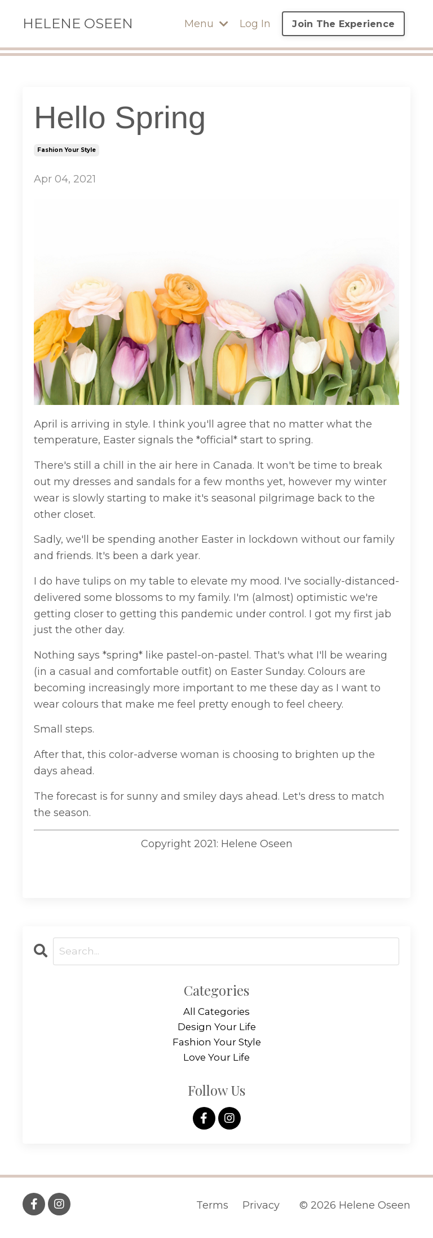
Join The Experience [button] (343, 23)
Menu (206, 24)
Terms (212, 1210)
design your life (216, 1029)
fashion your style (66, 150)
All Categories (217, 1012)
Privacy (261, 1210)
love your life (216, 1061)
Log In (255, 24)
